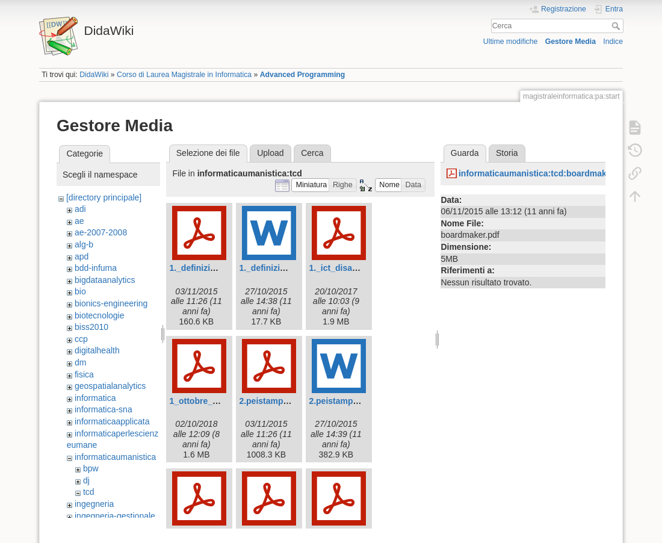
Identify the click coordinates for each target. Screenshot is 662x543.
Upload (270, 153)
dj (86, 480)
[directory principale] (103, 197)
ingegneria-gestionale (115, 516)
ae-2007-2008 (101, 232)
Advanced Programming (302, 74)
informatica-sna (103, 409)
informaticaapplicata (112, 421)
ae (79, 221)
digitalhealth (97, 350)
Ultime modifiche (510, 41)
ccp (81, 339)
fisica (84, 374)
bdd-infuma (96, 268)
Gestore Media (570, 41)
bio (80, 291)
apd (81, 256)
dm (80, 362)
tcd (88, 492)
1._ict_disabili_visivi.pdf (357, 268)
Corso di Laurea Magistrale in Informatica (184, 74)
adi (80, 209)
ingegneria (94, 504)
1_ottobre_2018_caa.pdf (217, 401)
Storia (507, 153)
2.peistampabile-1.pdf (282, 401)
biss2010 (91, 327)
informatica (95, 398)
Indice (613, 41)
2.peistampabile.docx (351, 401)
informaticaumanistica (115, 457)
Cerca (617, 26)
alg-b (84, 244)
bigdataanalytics (105, 280)
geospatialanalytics (110, 386)
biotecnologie (100, 315)
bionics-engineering (111, 303)
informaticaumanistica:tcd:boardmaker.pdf (544, 173)
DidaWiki (93, 74)
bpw (91, 468)
